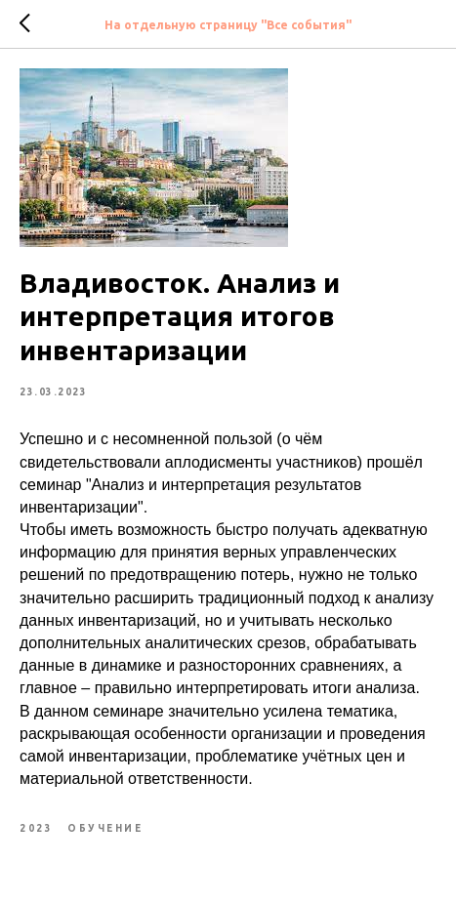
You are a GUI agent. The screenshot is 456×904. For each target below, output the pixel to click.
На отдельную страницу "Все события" (228, 25)
